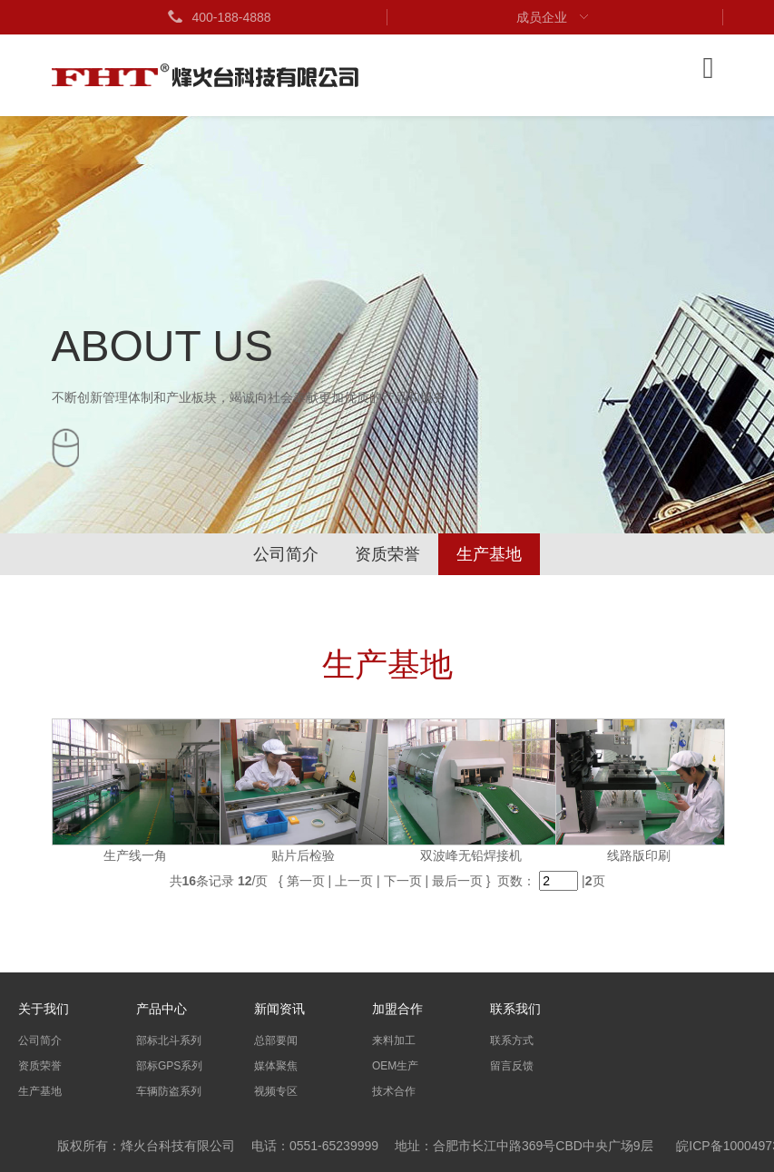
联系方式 (512, 1040)
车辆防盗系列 (168, 1091)
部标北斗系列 (168, 1040)
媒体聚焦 (276, 1066)
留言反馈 (512, 1066)
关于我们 (43, 1008)
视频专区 (276, 1091)
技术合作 (394, 1091)
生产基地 (489, 554)
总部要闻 (276, 1040)
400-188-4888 (218, 17)
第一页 (306, 881)
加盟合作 (397, 1008)
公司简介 (285, 554)
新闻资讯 (279, 1008)
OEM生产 (395, 1066)
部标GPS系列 (169, 1066)
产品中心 (161, 1008)
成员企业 (554, 17)
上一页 (354, 881)
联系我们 (515, 1008)
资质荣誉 (387, 554)
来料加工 (394, 1040)
